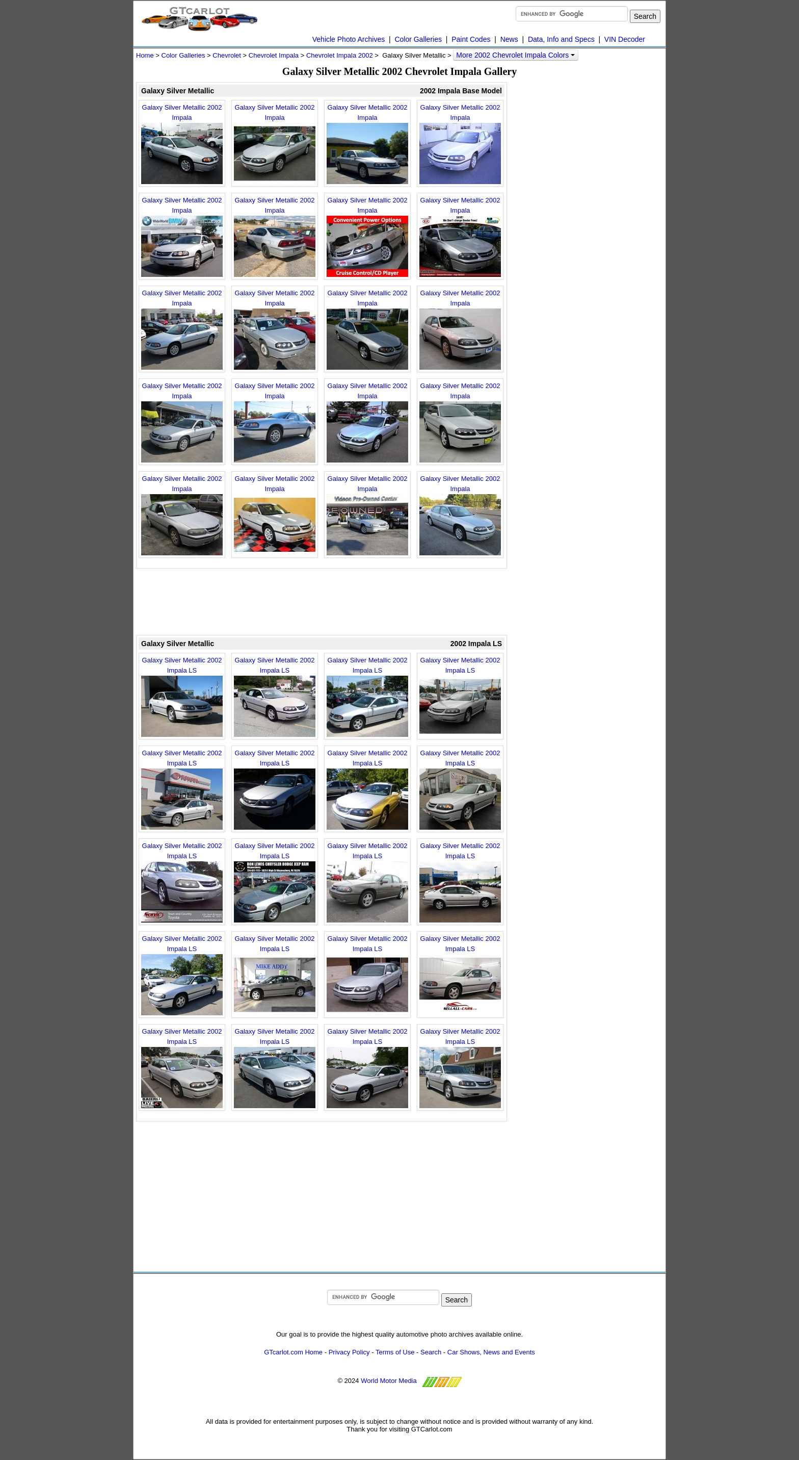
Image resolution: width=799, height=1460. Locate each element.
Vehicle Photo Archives (348, 39)
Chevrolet (226, 55)
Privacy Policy (349, 1352)
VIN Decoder (624, 39)
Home (145, 55)
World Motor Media (389, 1381)
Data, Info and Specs (561, 39)
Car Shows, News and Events (491, 1352)
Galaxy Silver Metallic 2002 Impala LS (182, 696)
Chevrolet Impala (274, 55)
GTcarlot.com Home (293, 1352)
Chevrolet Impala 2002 (339, 55)
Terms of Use (395, 1352)
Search (430, 1352)
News (509, 39)
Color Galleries (418, 39)
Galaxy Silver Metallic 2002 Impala (182, 144)
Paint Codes (470, 39)
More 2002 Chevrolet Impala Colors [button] (515, 55)
